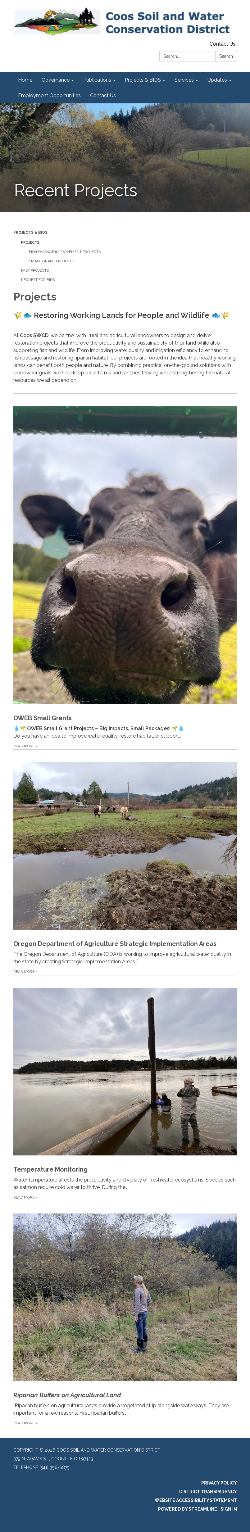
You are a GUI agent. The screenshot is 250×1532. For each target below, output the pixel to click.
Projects (30, 242)
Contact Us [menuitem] (103, 95)
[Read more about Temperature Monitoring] (125, 1088)
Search (226, 56)
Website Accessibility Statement (196, 1500)
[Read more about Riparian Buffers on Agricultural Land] (125, 1313)
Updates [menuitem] (217, 80)
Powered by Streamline (187, 1509)
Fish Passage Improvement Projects (65, 252)
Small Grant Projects (51, 261)
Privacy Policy (219, 1482)
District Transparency (208, 1491)
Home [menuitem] (25, 80)
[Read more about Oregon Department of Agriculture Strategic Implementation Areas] (125, 862)
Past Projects (35, 270)
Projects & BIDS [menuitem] (143, 80)
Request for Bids (38, 280)
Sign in (228, 1509)
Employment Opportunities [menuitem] (49, 95)
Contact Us (222, 44)
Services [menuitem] (184, 80)
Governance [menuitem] (56, 80)
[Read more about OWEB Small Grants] (125, 571)
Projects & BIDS (30, 232)
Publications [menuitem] (97, 80)
